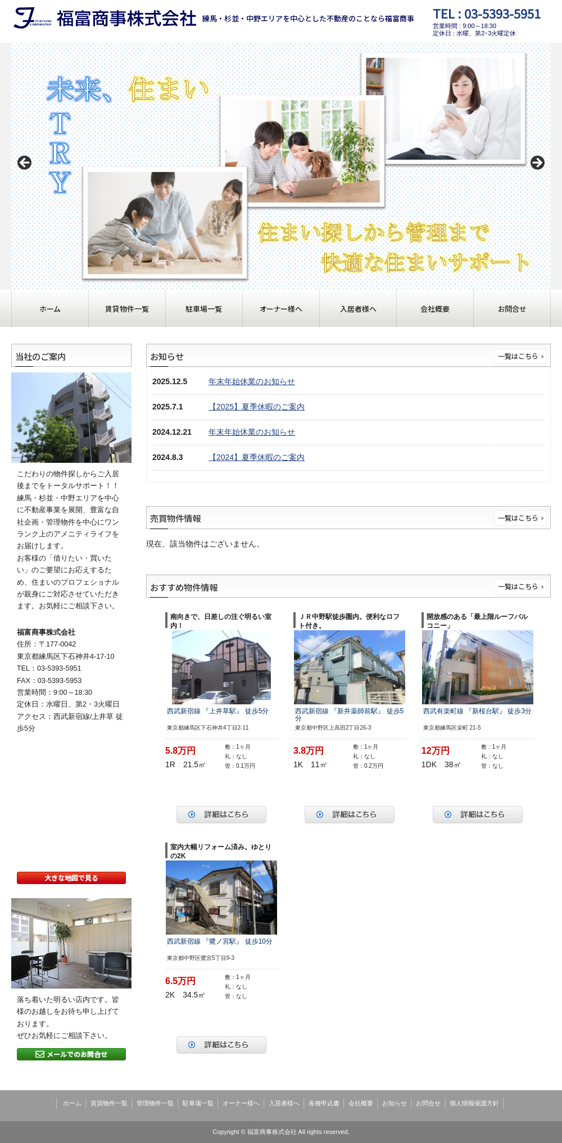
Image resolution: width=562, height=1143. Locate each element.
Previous (25, 163)
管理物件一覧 (155, 1103)
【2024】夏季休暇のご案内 (257, 457)
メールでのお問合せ (71, 1054)
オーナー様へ (281, 308)
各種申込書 (324, 1103)
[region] (281, 166)
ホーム (49, 308)
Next (536, 163)
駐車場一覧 (203, 308)
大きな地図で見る (71, 877)
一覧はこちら (518, 356)
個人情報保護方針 (474, 1103)
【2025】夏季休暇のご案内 (257, 406)
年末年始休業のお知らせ (252, 381)
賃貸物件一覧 (127, 308)
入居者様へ (358, 308)
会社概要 (435, 308)
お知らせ (394, 1103)
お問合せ (512, 308)
